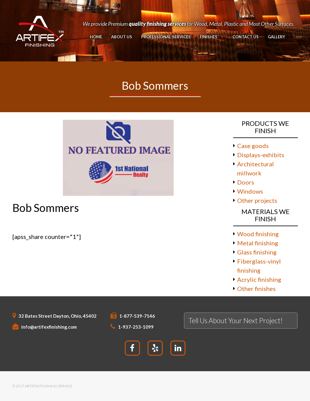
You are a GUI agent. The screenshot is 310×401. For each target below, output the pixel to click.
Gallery (276, 36)
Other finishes (256, 288)
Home (96, 36)
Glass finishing (257, 252)
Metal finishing (257, 243)
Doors (245, 182)
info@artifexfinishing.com (49, 327)
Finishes (208, 36)
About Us (121, 36)
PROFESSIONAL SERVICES (166, 36)
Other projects (257, 200)
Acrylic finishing (259, 279)
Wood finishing (258, 233)
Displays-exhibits (260, 154)
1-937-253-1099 (136, 327)
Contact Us (245, 36)
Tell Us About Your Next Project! (236, 320)
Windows (250, 191)
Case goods (253, 145)
